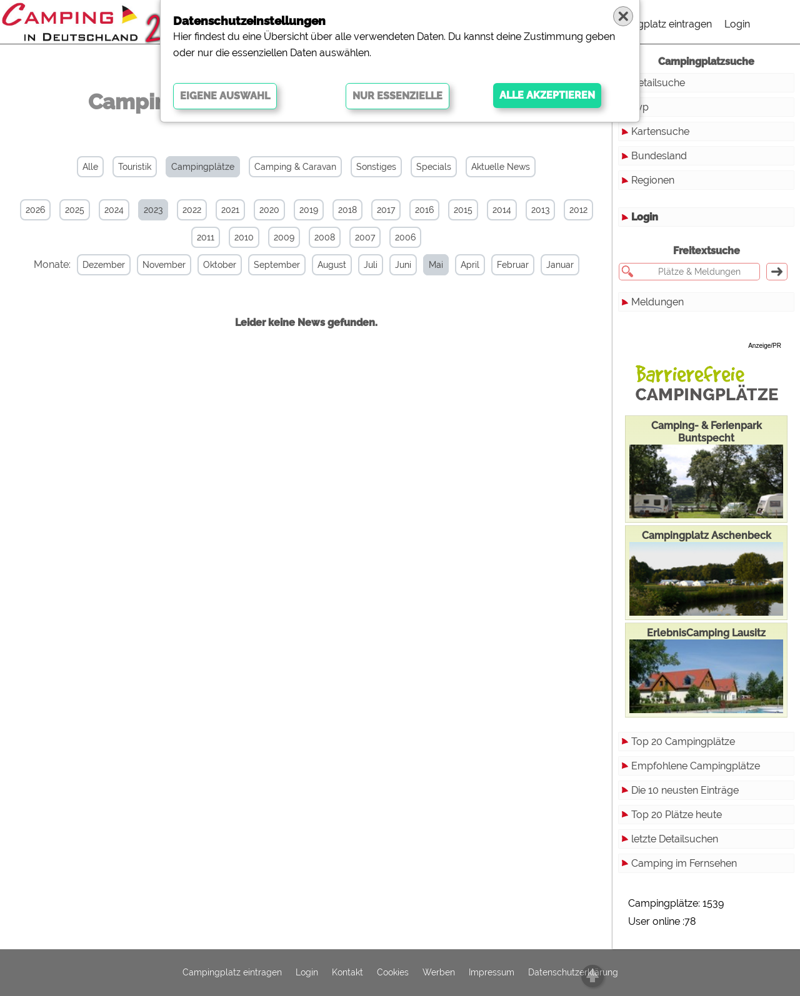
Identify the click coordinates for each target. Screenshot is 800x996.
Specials (433, 167)
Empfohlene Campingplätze (695, 766)
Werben (438, 973)
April (470, 265)
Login (737, 24)
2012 (578, 210)
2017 (386, 210)
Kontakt (347, 973)
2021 (230, 210)
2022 (191, 210)
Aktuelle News (500, 167)
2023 (153, 210)
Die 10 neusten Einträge (685, 790)
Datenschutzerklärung (573, 973)
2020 (269, 210)
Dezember (103, 265)
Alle (90, 167)
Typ (640, 107)
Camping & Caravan (295, 167)
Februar (513, 265)
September (277, 265)
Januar (560, 265)
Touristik (134, 167)
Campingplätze (202, 167)
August (332, 265)
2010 (244, 237)
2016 (424, 210)
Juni (403, 265)
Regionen (652, 180)
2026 (35, 210)
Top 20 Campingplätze (683, 741)
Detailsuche (658, 83)
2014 (501, 210)
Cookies (393, 973)
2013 (540, 210)
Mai (436, 265)
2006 (405, 237)
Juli (371, 265)
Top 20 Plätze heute (676, 815)
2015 (463, 210)
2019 (308, 210)
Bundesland (659, 156)
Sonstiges (376, 167)
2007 (365, 237)
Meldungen (657, 302)
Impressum (491, 973)
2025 (74, 210)
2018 (347, 210)
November (164, 265)
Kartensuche (660, 131)
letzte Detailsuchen (674, 839)
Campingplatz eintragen (657, 24)
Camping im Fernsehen (684, 863)
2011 (205, 237)
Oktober (219, 265)
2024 (114, 210)
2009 (284, 237)
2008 (324, 237)
